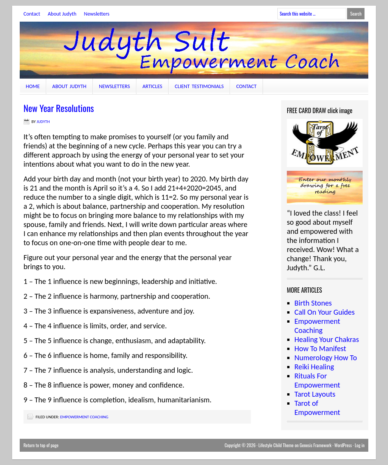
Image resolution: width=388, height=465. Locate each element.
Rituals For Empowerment (317, 380)
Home (33, 86)
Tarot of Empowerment (317, 408)
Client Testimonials (199, 86)
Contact (31, 14)
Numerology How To (325, 357)
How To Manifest (320, 348)
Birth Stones (313, 302)
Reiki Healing (314, 366)
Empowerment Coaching (84, 417)
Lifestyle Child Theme (276, 445)
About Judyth (62, 14)
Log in (360, 445)
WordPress (343, 445)
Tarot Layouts (314, 394)
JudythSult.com (194, 50)
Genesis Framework (316, 445)
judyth (43, 121)
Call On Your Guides (324, 312)
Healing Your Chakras (326, 339)
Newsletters (97, 14)
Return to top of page (40, 445)
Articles (152, 86)
